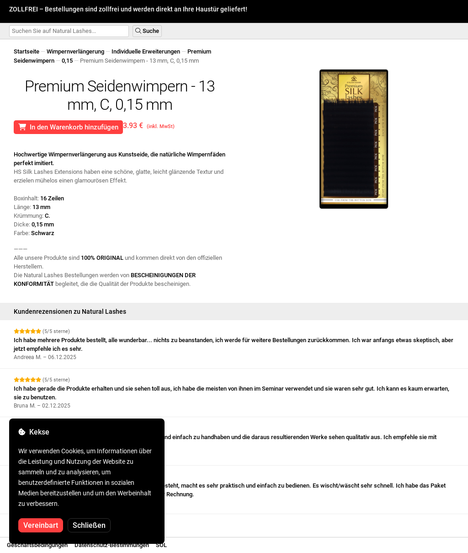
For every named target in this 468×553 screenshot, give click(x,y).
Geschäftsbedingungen (37, 545)
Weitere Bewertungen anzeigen (57, 522)
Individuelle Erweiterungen (146, 51)
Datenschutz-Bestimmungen (111, 545)
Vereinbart (40, 525)
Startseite (26, 51)
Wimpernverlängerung (75, 51)
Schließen (89, 525)
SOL (161, 545)
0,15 (67, 60)
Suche (147, 30)
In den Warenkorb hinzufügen (68, 127)
